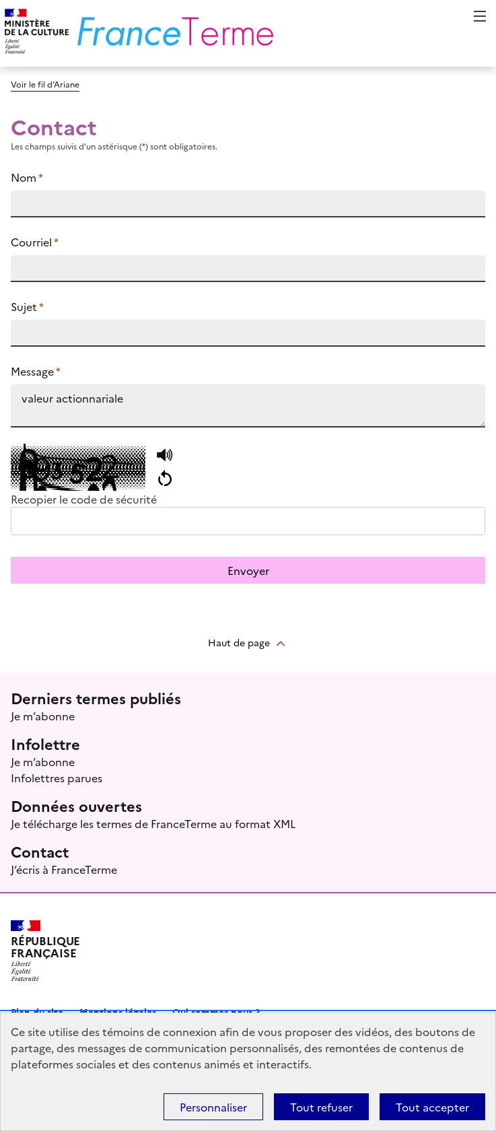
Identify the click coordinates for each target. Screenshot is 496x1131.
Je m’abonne (43, 715)
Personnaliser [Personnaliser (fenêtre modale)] (213, 1106)
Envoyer (248, 570)
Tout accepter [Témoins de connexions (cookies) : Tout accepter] (432, 1106)
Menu (479, 16)
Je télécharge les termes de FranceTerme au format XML (153, 823)
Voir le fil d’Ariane (45, 84)
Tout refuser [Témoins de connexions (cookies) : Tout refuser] (321, 1106)
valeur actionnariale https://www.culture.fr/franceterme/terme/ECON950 (248, 405)
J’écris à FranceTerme (64, 869)
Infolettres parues (56, 777)
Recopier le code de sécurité (84, 498)
